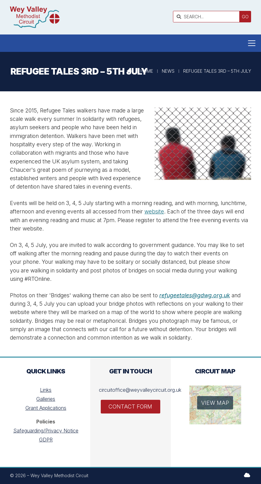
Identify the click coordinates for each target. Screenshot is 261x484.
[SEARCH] (207, 16)
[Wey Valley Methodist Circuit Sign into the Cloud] (247, 475)
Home (146, 71)
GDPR (46, 439)
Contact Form (130, 406)
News (168, 71)
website (154, 211)
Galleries (45, 399)
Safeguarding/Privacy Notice (45, 430)
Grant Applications (45, 408)
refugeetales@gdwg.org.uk (194, 295)
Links (45, 390)
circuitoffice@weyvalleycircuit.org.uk (140, 390)
